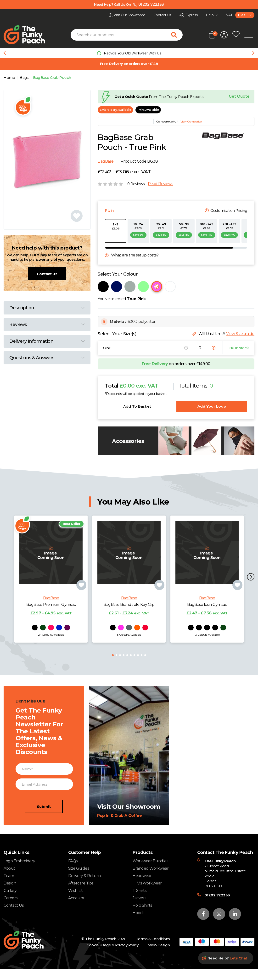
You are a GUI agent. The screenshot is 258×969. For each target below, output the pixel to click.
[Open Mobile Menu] (248, 35)
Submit (44, 811)
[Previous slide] (5, 53)
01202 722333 (217, 895)
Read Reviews (160, 184)
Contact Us (47, 274)
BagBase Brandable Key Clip (129, 609)
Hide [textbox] (241, 15)
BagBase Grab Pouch (52, 77)
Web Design (159, 945)
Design (10, 883)
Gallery (10, 890)
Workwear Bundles (150, 861)
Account (76, 898)
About (9, 868)
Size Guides (78, 868)
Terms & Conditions (153, 939)
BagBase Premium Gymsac (51, 609)
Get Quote (239, 96)
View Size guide (240, 333)
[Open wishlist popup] (236, 34)
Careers (10, 898)
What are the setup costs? (135, 255)
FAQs (73, 861)
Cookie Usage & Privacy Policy (113, 945)
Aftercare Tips (80, 883)
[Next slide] (253, 53)
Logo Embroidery (19, 861)
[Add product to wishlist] (81, 590)
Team (9, 875)
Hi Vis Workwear (147, 883)
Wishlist (75, 891)
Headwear (142, 875)
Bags (24, 77)
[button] (250, 577)
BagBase (106, 161)
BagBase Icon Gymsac (207, 609)
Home (10, 77)
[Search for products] (177, 35)
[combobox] (244, 15)
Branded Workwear (150, 868)
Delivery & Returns (85, 875)
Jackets (139, 898)
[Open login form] (224, 34)
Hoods (138, 912)
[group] (129, 53)
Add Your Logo (211, 406)
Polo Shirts (142, 905)
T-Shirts (139, 890)
